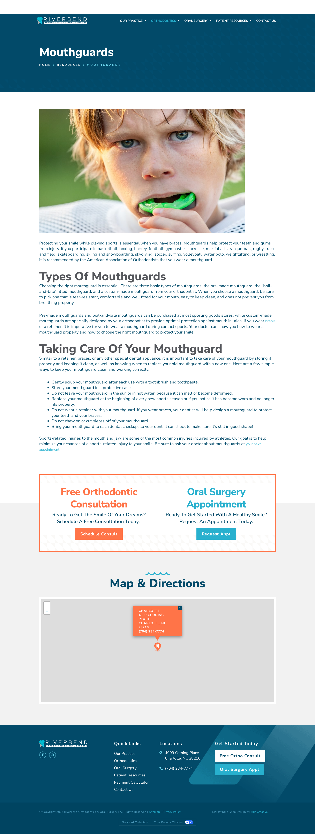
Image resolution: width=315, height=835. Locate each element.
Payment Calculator (132, 783)
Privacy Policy (172, 813)
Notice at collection (135, 823)
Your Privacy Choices (168, 823)
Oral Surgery (198, 21)
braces (45, 327)
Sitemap (154, 813)
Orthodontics (165, 21)
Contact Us (266, 21)
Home (45, 65)
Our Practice (133, 21)
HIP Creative (259, 813)
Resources (71, 65)
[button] (157, 648)
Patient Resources (234, 21)
